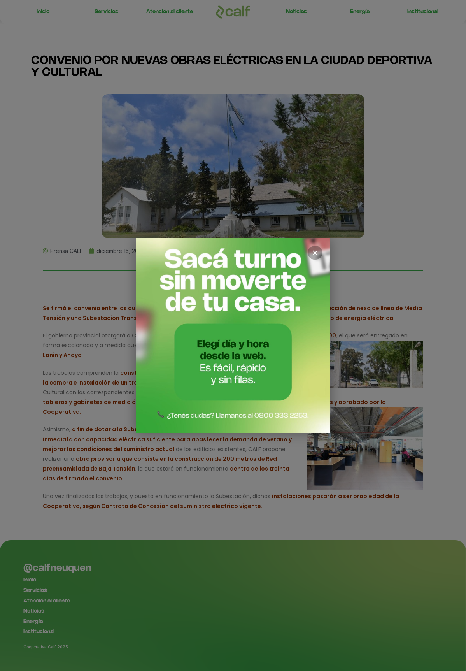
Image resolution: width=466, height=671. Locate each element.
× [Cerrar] (315, 253)
